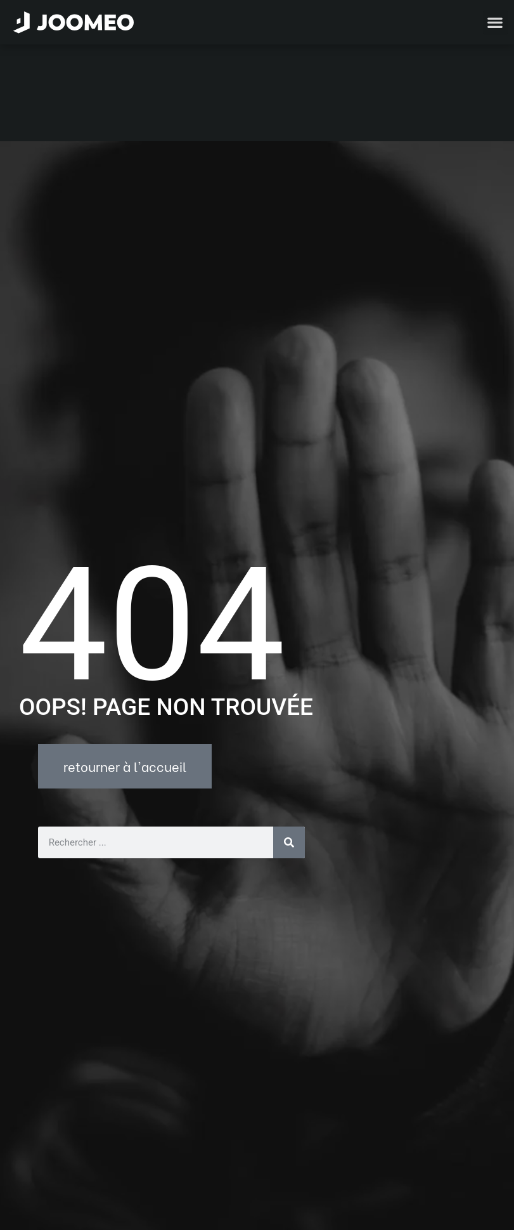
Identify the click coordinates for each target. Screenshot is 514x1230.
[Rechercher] (289, 746)
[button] (33, 1164)
